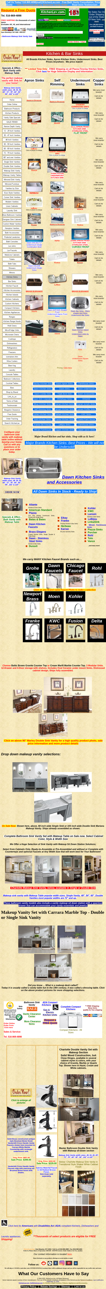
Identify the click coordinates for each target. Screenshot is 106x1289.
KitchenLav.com (29, 1249)
